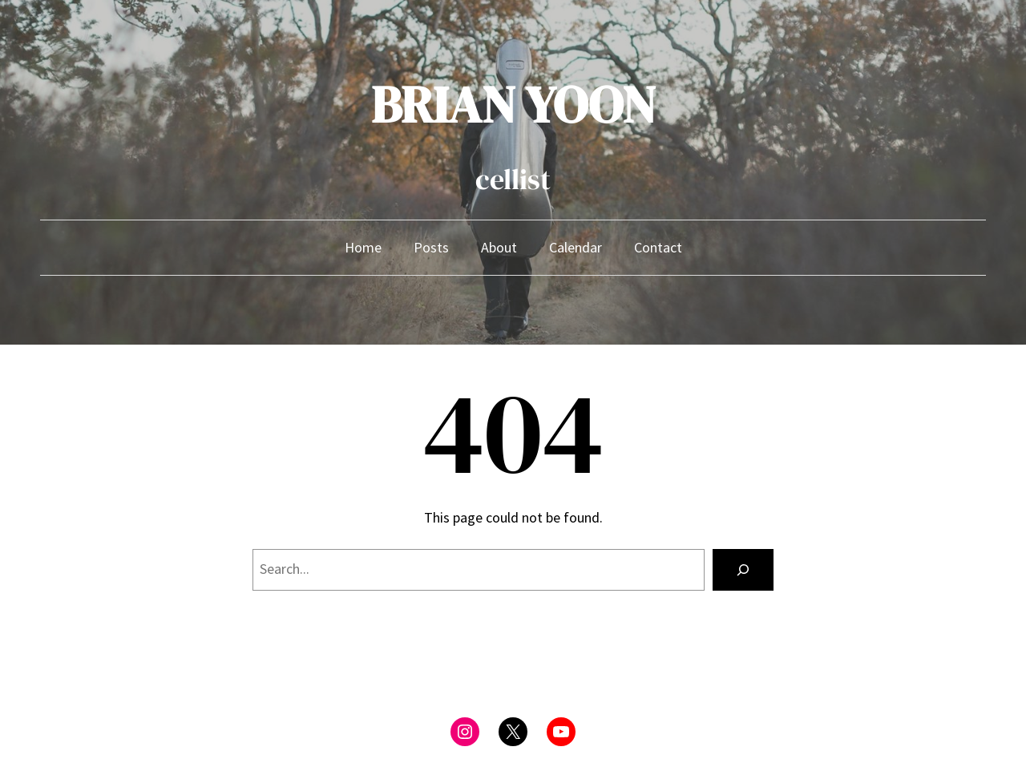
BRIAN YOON (513, 104)
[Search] (743, 570)
